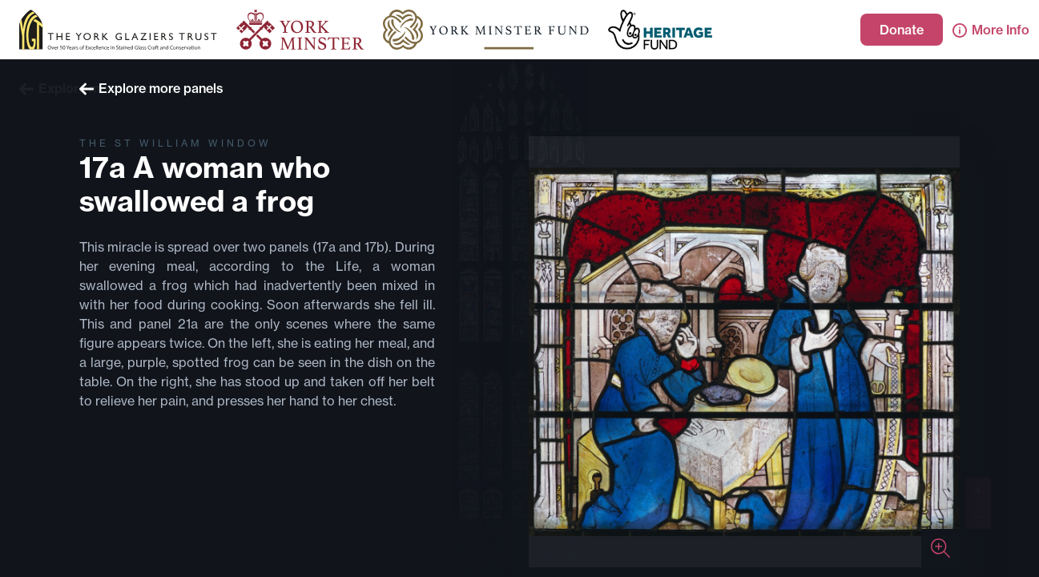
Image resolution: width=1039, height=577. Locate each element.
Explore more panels (151, 88)
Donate (902, 30)
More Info (990, 30)
